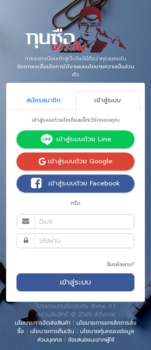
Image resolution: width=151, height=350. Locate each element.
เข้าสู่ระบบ (75, 282)
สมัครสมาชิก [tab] (43, 100)
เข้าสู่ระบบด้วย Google (75, 161)
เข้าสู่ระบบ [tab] (107, 100)
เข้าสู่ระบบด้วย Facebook (75, 184)
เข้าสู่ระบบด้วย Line (75, 139)
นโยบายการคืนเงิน (52, 331)
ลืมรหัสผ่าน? (120, 264)
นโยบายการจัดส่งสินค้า (42, 323)
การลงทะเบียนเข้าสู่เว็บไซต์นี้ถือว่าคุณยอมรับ (75, 67)
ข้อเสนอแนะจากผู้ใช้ (91, 340)
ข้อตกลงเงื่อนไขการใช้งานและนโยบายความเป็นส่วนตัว (75, 70)
